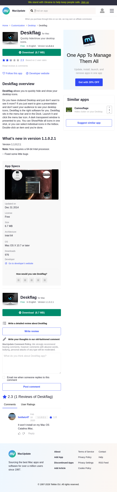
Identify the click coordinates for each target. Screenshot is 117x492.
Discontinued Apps (64, 462)
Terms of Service (86, 451)
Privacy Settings (85, 462)
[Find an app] (31, 11)
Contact (102, 451)
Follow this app (12, 73)
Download (32, 52)
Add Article (60, 468)
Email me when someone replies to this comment (28, 378)
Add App (58, 457)
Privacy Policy (84, 457)
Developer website (38, 73)
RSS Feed (103, 462)
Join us (85, 2)
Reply (31, 433)
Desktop (32, 25)
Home (5, 25)
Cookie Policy (84, 468)
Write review (32, 331)
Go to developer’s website (19, 263)
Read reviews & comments (15, 66)
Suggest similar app (89, 122)
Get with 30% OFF (89, 82)
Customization (18, 25)
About (57, 451)
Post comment (31, 386)
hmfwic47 (23, 417)
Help (101, 457)
